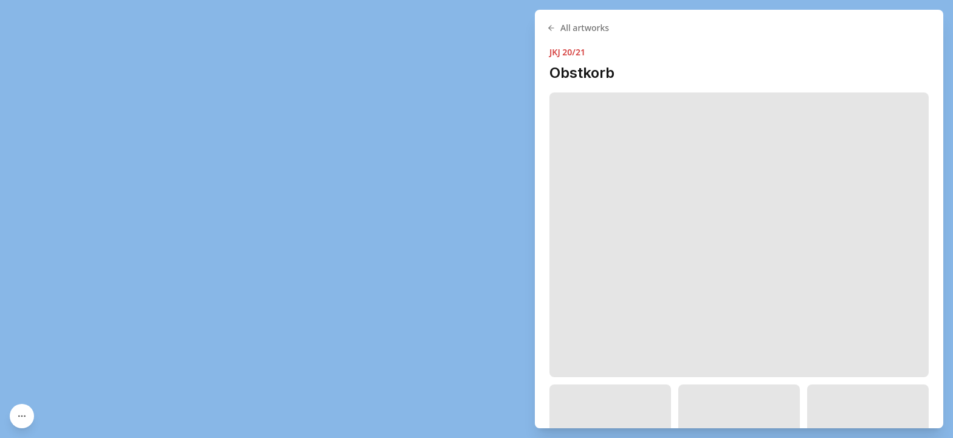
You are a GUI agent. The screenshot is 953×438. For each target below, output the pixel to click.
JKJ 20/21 (567, 52)
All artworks (578, 27)
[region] (476, 219)
